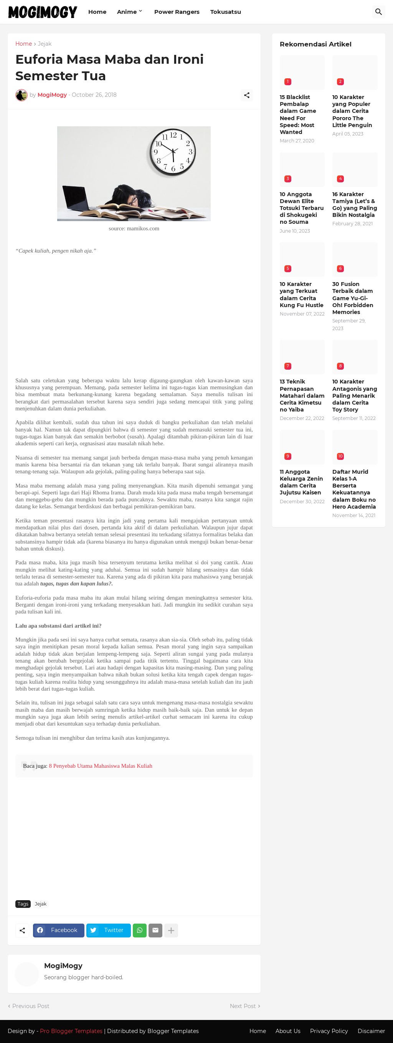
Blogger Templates (173, 1031)
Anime (127, 11)
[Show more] (171, 930)
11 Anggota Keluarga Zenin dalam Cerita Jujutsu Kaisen (301, 482)
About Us (288, 1031)
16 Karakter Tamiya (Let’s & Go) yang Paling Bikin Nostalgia (354, 205)
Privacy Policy (329, 1031)
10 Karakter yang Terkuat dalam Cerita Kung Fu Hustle (302, 295)
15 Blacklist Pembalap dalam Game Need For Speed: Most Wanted (298, 115)
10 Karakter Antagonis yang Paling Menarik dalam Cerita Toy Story (354, 395)
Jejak (44, 44)
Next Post (243, 1006)
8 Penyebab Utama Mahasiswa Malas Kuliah (100, 766)
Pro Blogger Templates (71, 1031)
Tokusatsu (225, 11)
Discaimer (371, 1031)
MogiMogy (63, 966)
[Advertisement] (134, 315)
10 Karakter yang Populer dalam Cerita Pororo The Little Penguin (352, 111)
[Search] (378, 11)
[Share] (247, 95)
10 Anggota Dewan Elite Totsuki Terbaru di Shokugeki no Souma (302, 208)
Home (97, 11)
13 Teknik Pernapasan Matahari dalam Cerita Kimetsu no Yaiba (302, 395)
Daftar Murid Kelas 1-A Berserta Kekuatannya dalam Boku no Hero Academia (354, 489)
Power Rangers (177, 11)
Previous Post (31, 1006)
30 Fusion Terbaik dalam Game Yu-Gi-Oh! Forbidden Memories (352, 298)
